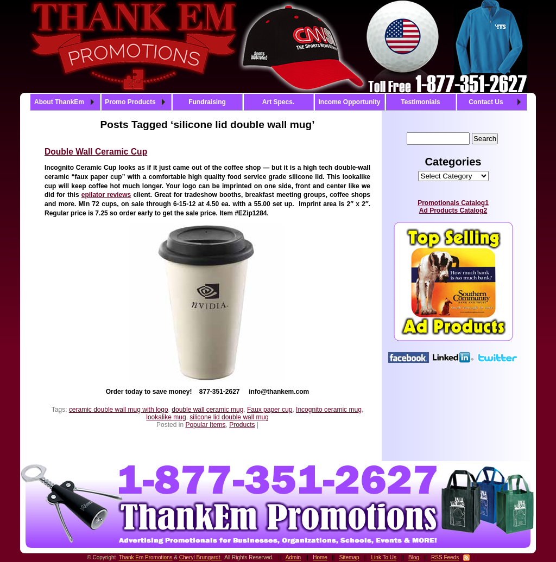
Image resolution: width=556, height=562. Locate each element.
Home (320, 557)
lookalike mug (166, 417)
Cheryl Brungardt (200, 557)
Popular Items (205, 425)
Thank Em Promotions (146, 557)
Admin (293, 557)
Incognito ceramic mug (329, 409)
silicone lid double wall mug (228, 417)
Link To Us (384, 557)
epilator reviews (106, 195)
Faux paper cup (269, 409)
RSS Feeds (445, 557)
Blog (413, 557)
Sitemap (349, 557)
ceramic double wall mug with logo (118, 409)
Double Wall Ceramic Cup (96, 151)
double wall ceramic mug (207, 409)
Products (242, 425)
